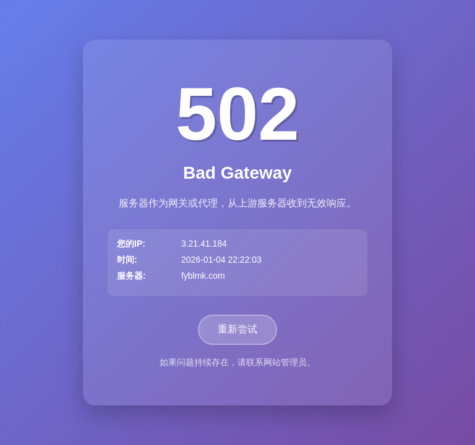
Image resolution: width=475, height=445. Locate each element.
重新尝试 (237, 329)
